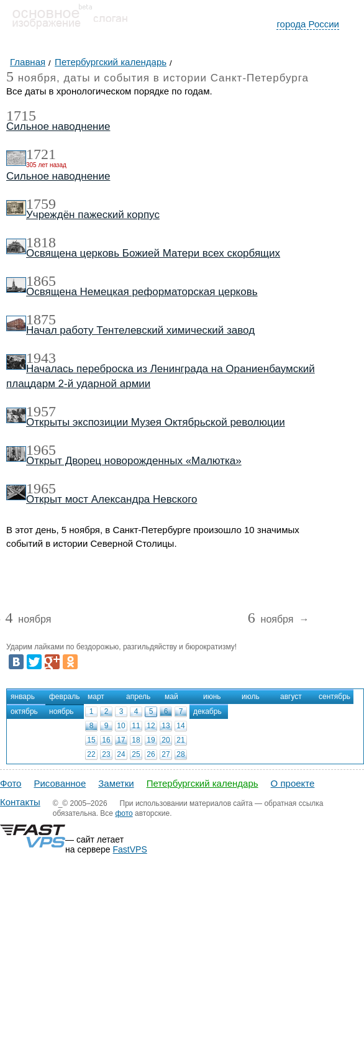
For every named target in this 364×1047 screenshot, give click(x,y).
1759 (41, 204)
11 (136, 725)
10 (121, 725)
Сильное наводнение (58, 126)
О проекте (293, 783)
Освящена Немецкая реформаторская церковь (142, 292)
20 (166, 740)
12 (151, 725)
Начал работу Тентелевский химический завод (140, 330)
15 (91, 740)
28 (180, 754)
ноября (28, 620)
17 (121, 740)
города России (307, 24)
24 (121, 754)
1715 (21, 115)
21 (180, 740)
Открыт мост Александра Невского (111, 499)
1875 (41, 319)
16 (106, 740)
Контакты (20, 802)
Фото (10, 783)
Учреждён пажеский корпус (93, 215)
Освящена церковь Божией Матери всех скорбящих (153, 253)
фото (123, 813)
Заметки (116, 783)
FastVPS (130, 849)
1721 (41, 154)
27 (166, 754)
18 (136, 740)
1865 (41, 281)
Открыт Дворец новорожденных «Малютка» (134, 461)
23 (106, 754)
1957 (41, 411)
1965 (41, 450)
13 (166, 725)
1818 (41, 242)
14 (180, 725)
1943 (41, 358)
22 (91, 754)
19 (151, 740)
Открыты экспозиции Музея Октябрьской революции (155, 422)
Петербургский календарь (202, 783)
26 (151, 754)
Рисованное (60, 783)
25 (136, 754)
